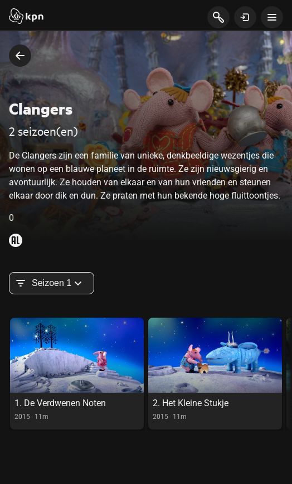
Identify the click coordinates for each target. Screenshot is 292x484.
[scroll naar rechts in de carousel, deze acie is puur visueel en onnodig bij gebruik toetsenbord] (289, 374)
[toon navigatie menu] (272, 17)
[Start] (26, 17)
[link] (77, 373)
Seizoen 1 (51, 283)
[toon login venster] (245, 17)
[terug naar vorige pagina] (20, 56)
